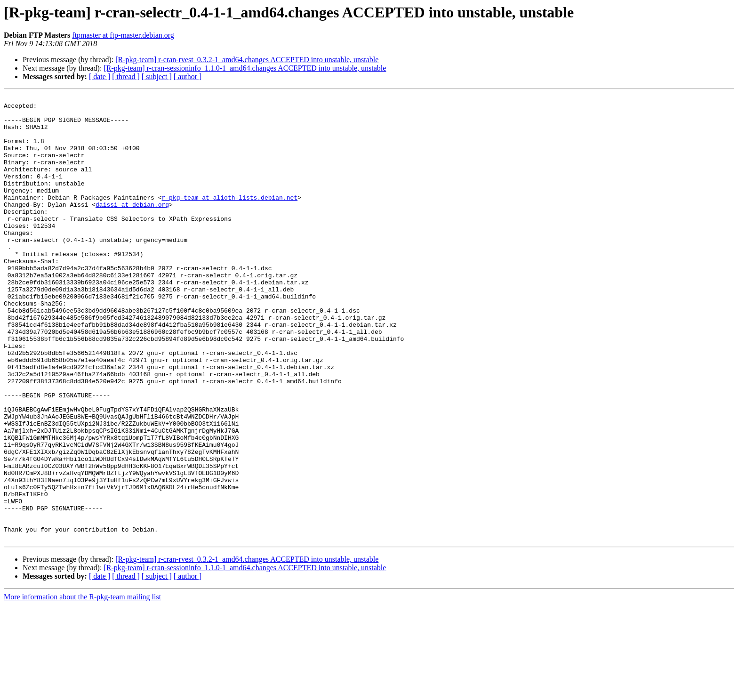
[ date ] (99, 77)
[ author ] (188, 77)
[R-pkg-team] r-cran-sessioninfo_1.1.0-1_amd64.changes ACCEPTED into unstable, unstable (245, 68)
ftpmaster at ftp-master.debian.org (123, 35)
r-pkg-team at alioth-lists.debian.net (229, 218)
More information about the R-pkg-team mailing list (82, 686)
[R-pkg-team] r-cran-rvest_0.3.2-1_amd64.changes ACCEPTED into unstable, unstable (246, 60)
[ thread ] (126, 77)
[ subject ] (157, 77)
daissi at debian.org (132, 227)
